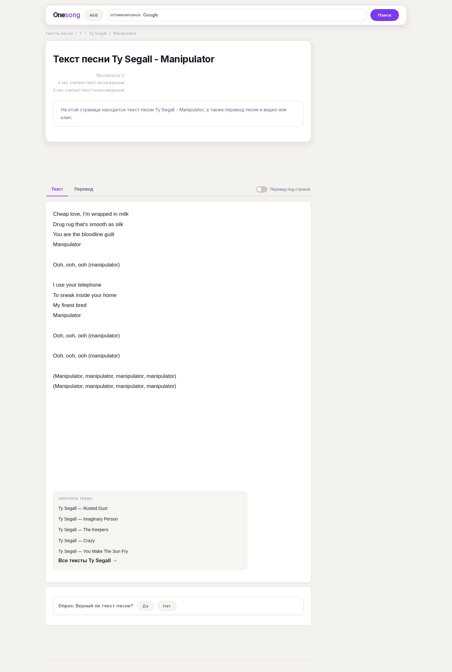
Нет (167, 605)
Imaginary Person (100, 518)
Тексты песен (59, 33)
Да (145, 605)
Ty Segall (98, 33)
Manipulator (125, 33)
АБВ (93, 15)
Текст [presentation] (57, 189)
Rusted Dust (95, 508)
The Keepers (95, 529)
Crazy (89, 540)
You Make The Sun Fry (105, 551)
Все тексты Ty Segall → (87, 560)
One (66, 15)
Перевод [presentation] (83, 189)
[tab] (57, 189)
